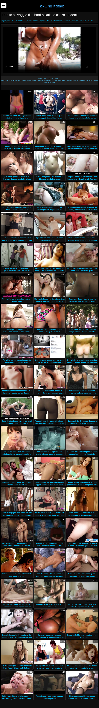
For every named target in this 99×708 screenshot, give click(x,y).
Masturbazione (56, 21)
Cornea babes (32, 21)
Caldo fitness (20, 21)
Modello (67, 21)
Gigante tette (44, 21)
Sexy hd (75, 21)
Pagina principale (7, 21)
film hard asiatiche (86, 21)
